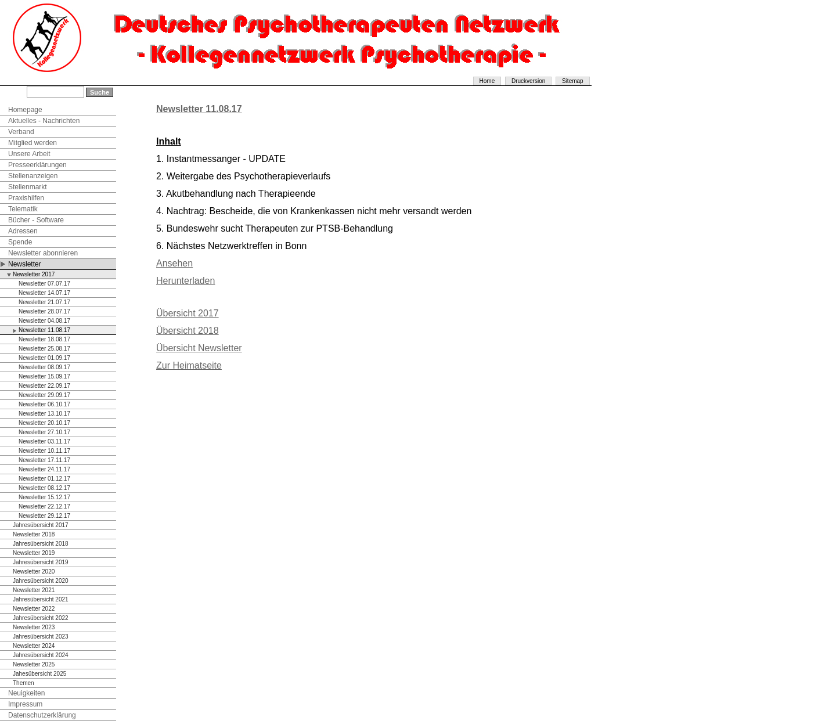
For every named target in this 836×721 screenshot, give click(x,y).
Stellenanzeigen (32, 176)
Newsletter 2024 (34, 646)
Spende (20, 242)
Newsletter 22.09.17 (44, 386)
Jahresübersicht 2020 (41, 581)
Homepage (25, 110)
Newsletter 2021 (34, 590)
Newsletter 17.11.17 (44, 460)
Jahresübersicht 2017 (41, 525)
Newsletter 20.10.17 (44, 423)
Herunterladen (185, 281)
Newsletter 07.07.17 (44, 283)
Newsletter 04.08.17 (44, 321)
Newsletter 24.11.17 (44, 469)
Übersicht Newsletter (199, 348)
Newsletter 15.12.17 (44, 497)
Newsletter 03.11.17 (44, 441)
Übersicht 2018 (187, 331)
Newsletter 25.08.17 (44, 348)
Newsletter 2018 (34, 534)
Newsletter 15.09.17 (44, 376)
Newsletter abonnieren (43, 253)
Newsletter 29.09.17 (44, 395)
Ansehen (174, 263)
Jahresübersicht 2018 (41, 543)
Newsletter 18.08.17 (44, 339)
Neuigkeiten (26, 693)
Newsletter (24, 264)
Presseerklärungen (37, 165)
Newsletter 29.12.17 (44, 516)
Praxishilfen (26, 198)
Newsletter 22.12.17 (44, 506)
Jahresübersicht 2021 (41, 599)
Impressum (25, 704)
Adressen (23, 231)
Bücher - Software (36, 220)
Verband (21, 132)
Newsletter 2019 (34, 553)
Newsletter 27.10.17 (44, 432)
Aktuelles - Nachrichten (44, 121)
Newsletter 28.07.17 (44, 311)
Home (487, 81)
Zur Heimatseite (189, 365)
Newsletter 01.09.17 (44, 358)
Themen (23, 683)
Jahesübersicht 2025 (39, 673)
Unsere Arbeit (29, 154)
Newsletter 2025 (34, 664)
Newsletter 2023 (34, 627)
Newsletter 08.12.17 (44, 488)
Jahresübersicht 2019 (41, 562)
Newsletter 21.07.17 (44, 302)
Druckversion (528, 81)
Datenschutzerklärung (42, 715)
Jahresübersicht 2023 (41, 636)
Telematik (23, 209)
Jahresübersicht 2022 (41, 618)
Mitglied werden (32, 143)
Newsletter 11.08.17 (44, 330)
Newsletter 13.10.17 (44, 413)
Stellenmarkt (27, 187)
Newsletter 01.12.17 (44, 478)
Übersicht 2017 (187, 313)
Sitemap (572, 81)
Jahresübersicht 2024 (41, 655)
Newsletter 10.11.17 (44, 451)
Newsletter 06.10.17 (44, 404)
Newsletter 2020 (34, 571)
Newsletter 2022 (34, 608)
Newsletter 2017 (34, 274)
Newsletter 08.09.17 (44, 367)
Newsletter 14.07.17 (44, 293)
